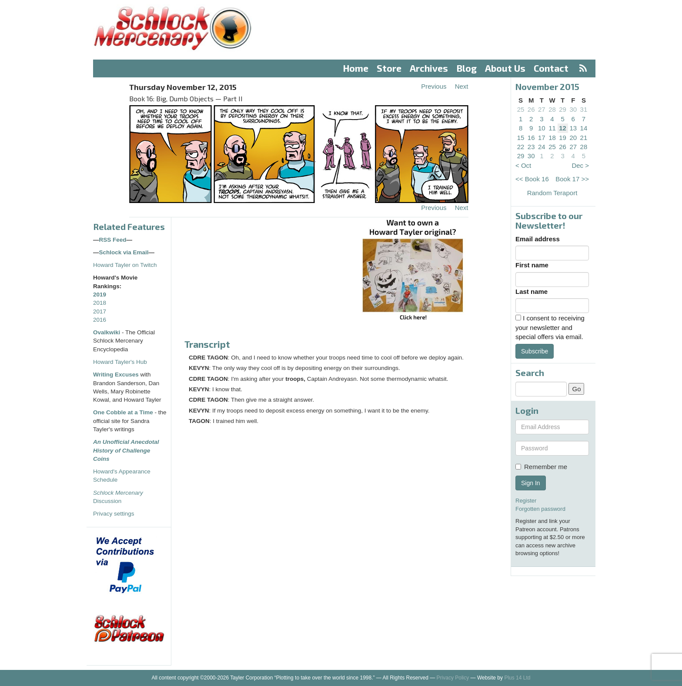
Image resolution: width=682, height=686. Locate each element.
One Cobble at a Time (123, 412)
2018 (99, 303)
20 (573, 137)
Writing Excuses (116, 374)
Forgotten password (540, 509)
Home (355, 68)
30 (573, 109)
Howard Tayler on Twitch (125, 265)
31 (584, 109)
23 (531, 146)
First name (531, 265)
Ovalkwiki (107, 332)
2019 (99, 294)
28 (552, 109)
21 (584, 137)
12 (562, 128)
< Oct (523, 165)
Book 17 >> (572, 179)
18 (552, 137)
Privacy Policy (453, 678)
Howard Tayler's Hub (120, 362)
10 (541, 128)
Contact (551, 68)
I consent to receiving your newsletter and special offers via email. (550, 327)
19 (562, 137)
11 (552, 128)
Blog (467, 68)
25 (521, 109)
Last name (531, 291)
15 (521, 137)
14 (584, 128)
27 (541, 109)
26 (531, 109)
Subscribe (534, 351)
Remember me (541, 466)
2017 (99, 311)
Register (525, 500)
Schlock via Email (124, 252)
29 (562, 109)
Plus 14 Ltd (517, 678)
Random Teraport (552, 192)
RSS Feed (113, 239)
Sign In (530, 483)
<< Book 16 (532, 179)
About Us (505, 68)
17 (541, 137)
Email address (537, 239)
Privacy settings (113, 513)
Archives (429, 68)
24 (541, 146)
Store (389, 68)
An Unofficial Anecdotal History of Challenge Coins (126, 450)
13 (573, 128)
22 (521, 146)
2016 (99, 319)
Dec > (580, 165)
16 (531, 137)
